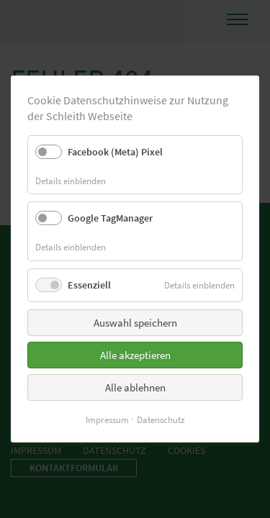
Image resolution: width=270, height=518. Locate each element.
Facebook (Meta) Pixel (115, 151)
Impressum (107, 420)
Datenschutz (161, 420)
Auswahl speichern (135, 323)
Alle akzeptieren (135, 355)
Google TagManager (110, 218)
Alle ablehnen (135, 387)
